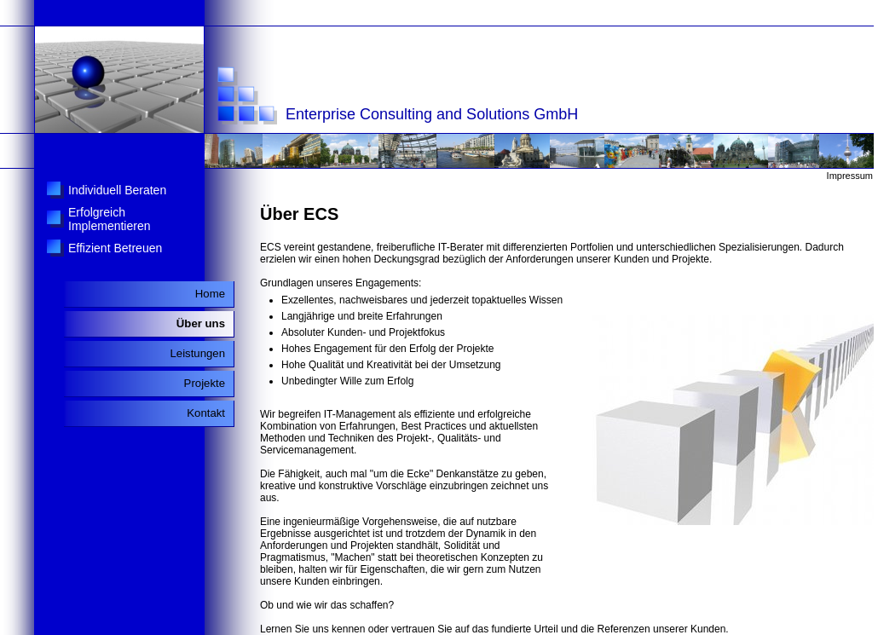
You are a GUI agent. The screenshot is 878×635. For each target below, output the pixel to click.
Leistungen (197, 353)
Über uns (200, 323)
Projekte (204, 383)
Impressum (850, 175)
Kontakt (206, 413)
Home (210, 293)
